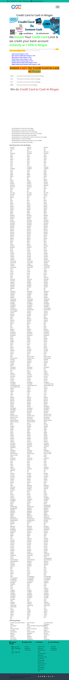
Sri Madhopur (13, 579)
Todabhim (12, 602)
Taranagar (46, 596)
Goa (11, 627)
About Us (28, 648)
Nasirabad (12, 443)
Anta (45, 164)
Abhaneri (12, 147)
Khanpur (46, 361)
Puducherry (46, 635)
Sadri (45, 535)
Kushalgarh (13, 382)
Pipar (45, 490)
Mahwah (12, 397)
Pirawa (28, 493)
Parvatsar (46, 475)
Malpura (29, 402)
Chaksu (28, 250)
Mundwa (29, 424)
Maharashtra (47, 631)
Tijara (28, 599)
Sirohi (28, 569)
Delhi (45, 625)
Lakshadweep (13, 631)
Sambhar (12, 541)
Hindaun (29, 311)
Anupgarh (29, 167)
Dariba (45, 270)
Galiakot (29, 296)
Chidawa (46, 262)
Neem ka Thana (47, 452)
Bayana (28, 205)
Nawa (28, 447)
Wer (11, 617)
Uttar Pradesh (13, 639)
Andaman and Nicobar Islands (17, 622)
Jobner (11, 337)
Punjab (12, 636)
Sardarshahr (30, 553)
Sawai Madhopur (48, 558)
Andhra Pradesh (31, 622)
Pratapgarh (46, 497)
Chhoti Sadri (13, 261)
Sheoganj (12, 564)
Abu (45, 149)
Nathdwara (46, 444)
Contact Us (28, 650)
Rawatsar (29, 531)
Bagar (45, 171)
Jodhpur (46, 338)
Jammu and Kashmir (32, 628)
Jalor (45, 323)
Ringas (11, 534)
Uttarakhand (30, 639)
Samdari (46, 543)
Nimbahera (13, 458)
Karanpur (29, 349)
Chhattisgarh (13, 625)
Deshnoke (46, 277)
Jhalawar (12, 329)
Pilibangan (29, 485)
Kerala (28, 630)
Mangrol (12, 412)
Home (27, 646)
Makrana (46, 399)
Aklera (45, 156)
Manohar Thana (47, 414)
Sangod (45, 550)
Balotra (45, 179)
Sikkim (45, 636)
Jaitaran (12, 321)
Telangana (29, 638)
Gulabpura (12, 306)
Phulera (12, 481)
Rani (28, 523)
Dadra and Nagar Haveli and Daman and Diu (34, 625)
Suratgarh (29, 591)
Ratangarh (12, 526)
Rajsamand (29, 515)
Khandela (12, 359)
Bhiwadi (45, 232)
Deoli (11, 276)
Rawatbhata (46, 528)
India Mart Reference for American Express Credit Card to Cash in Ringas (27, 133)
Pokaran (12, 496)
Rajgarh (45, 512)
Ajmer (11, 155)
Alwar (28, 159)
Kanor (11, 344)
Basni (11, 200)
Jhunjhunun (30, 334)
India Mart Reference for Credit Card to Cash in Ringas (23, 130)
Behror (28, 212)
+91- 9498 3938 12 (13, 1)
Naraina (29, 440)
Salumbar (29, 538)
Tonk (28, 606)
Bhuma (28, 235)
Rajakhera (29, 508)
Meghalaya (29, 633)
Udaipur (12, 609)
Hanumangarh (47, 308)
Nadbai (12, 428)
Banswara (12, 185)
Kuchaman (12, 374)
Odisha (28, 635)
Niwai (45, 459)
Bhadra (45, 217)
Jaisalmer (29, 318)
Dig (28, 288)
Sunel (11, 587)
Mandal (12, 405)
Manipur (12, 633)
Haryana (46, 627)
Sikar (45, 565)
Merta (45, 421)
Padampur (46, 467)
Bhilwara (46, 224)
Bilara (45, 240)
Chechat (12, 253)
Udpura (45, 611)
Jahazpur (12, 314)
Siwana (12, 572)
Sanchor (29, 546)
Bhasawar (12, 223)
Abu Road (29, 152)
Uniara (28, 614)
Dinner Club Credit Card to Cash (41, 669)
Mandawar (29, 409)
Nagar (45, 429)
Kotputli (29, 371)
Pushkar (29, 500)
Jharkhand (46, 628)
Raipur (11, 503)
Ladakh (45, 630)
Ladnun (29, 387)
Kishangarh (13, 367)
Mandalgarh (47, 406)
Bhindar (29, 227)
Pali (28, 470)
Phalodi (29, 478)
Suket (28, 584)
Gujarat (29, 627)
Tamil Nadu (13, 638)
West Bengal (47, 639)
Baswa (45, 202)
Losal (28, 394)
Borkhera (12, 246)
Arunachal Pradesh (48, 622)
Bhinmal (12, 230)
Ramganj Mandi (14, 518)
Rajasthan (29, 636)
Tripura (45, 638)
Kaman (28, 341)
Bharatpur (29, 220)
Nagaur (29, 432)
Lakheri (12, 390)
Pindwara (12, 488)
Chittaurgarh (30, 265)
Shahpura (29, 561)
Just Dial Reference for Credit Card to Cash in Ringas (22, 128)
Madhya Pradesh (31, 631)
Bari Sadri (12, 193)
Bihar (28, 624)
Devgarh (29, 280)
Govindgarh (30, 303)
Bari (28, 189)
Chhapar (29, 258)
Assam (11, 624)
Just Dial (54, 646)
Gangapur (46, 300)
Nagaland (12, 635)
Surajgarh (46, 588)
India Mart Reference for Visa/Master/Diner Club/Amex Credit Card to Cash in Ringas (29, 137)
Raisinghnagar (47, 505)
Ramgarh (46, 520)
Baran (45, 186)
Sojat (45, 573)
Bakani (28, 174)
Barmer (45, 194)
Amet (11, 162)
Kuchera (46, 376)
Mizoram (46, 633)
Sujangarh (46, 581)
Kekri (45, 353)
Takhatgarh (13, 594)
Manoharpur (30, 417)
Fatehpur (46, 293)
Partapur (12, 473)
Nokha (11, 465)
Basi (28, 197)
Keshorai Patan (30, 356)
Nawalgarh (12, 450)
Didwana (46, 285)
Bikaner (12, 238)
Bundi (45, 247)
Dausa (28, 273)
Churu (11, 268)
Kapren (45, 346)
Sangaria (12, 549)
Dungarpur (13, 291)
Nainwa (12, 435)
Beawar (12, 208)
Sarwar (12, 556)
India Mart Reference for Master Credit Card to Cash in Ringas (24, 131)
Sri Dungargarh (30, 576)
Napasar (46, 437)
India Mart (54, 648)
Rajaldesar (12, 511)
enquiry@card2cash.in (37, 1)
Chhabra (46, 255)
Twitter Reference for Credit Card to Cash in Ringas (22, 142)
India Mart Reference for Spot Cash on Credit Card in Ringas (24, 135)
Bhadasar (12, 215)
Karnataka (12, 630)
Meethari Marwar (14, 420)
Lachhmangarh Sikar (49, 384)
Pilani (45, 482)
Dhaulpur (12, 283)
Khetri (28, 364)
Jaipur (45, 315)
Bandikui (29, 182)
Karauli (12, 352)
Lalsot (45, 391)
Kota (45, 368)
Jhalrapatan (46, 330)
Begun (45, 209)
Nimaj (28, 455)
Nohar (28, 462)
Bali (11, 177)
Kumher (29, 379)
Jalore (28, 326)
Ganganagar (13, 299)
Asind (11, 170)
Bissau (28, 243)
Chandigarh (46, 624)
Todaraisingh (47, 603)
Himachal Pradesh (14, 628)
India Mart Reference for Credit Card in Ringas (21, 138)
